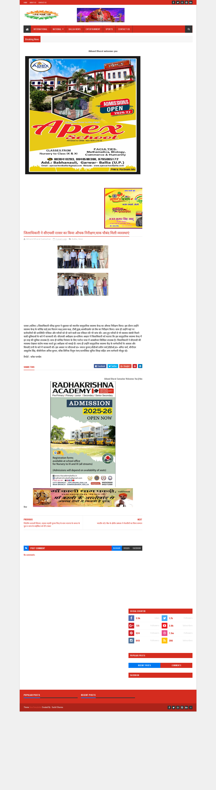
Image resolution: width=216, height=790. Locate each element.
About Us (33, 2)
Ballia (74, 239)
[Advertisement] (80, 540)
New (80, 239)
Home (25, 2)
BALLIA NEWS (75, 29)
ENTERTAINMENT (93, 29)
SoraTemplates (36, 629)
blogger (110, 551)
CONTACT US (124, 29)
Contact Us (42, 2)
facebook (131, 551)
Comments (179, 106)
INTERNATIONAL (41, 29)
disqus (120, 551)
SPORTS (109, 29)
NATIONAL (57, 29)
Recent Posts (154, 106)
